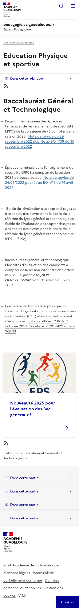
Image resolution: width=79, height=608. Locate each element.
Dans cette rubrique (26, 78)
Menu (73, 6)
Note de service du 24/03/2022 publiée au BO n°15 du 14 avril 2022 (39, 182)
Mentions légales (16, 572)
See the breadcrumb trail (18, 43)
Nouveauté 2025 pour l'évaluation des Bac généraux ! (32, 409)
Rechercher (61, 6)
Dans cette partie (24, 477)
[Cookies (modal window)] (67, 602)
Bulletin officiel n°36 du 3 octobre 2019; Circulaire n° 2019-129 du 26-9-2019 (40, 326)
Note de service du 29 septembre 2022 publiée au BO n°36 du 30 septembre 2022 (39, 141)
